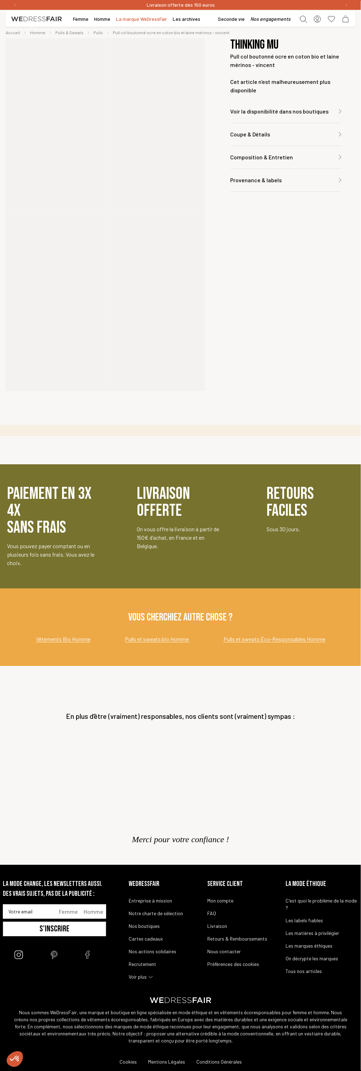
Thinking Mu (254, 45)
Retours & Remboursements (237, 939)
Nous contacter (224, 951)
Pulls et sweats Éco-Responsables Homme (274, 639)
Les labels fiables (304, 920)
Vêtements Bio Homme (63, 639)
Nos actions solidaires (152, 951)
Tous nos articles (304, 971)
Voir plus (138, 977)
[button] (14, 1059)
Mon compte (220, 901)
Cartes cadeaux (146, 939)
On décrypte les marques (312, 958)
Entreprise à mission (150, 901)
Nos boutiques (144, 926)
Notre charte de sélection (156, 913)
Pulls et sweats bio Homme (157, 639)
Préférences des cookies (233, 964)
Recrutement (142, 964)
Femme (68, 911)
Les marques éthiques (309, 946)
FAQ (211, 913)
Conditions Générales (219, 1062)
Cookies (128, 1062)
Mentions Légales (166, 1062)
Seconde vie (231, 19)
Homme (93, 911)
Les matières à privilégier (312, 933)
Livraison (217, 926)
